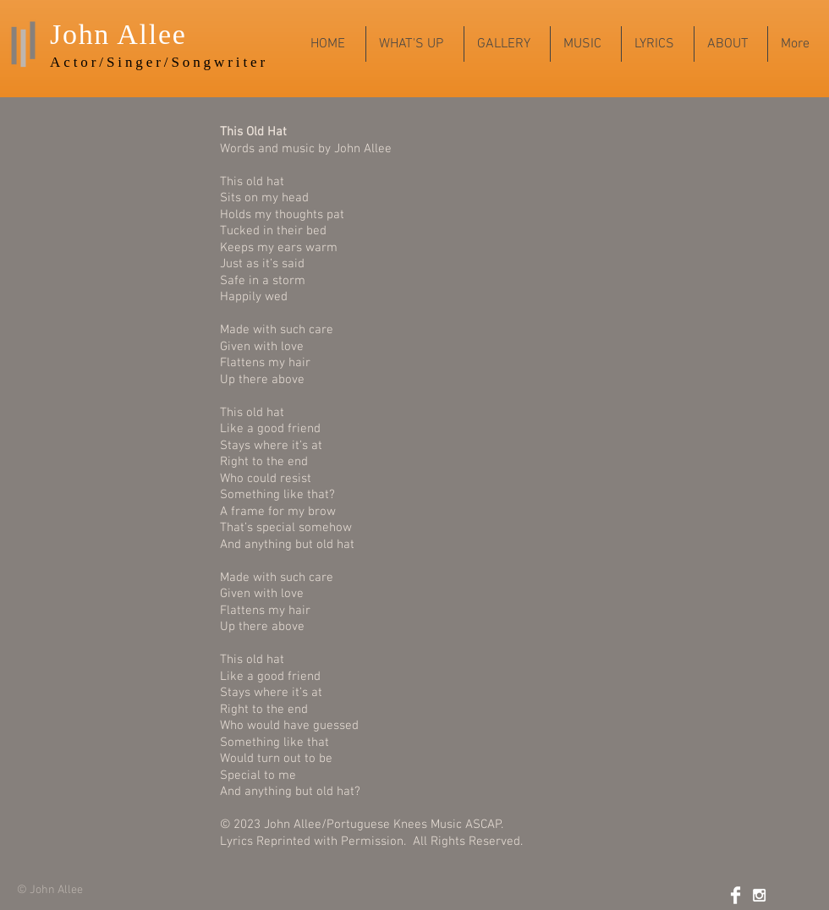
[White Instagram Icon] (759, 895)
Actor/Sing (98, 62)
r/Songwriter (212, 62)
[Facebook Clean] (735, 895)
